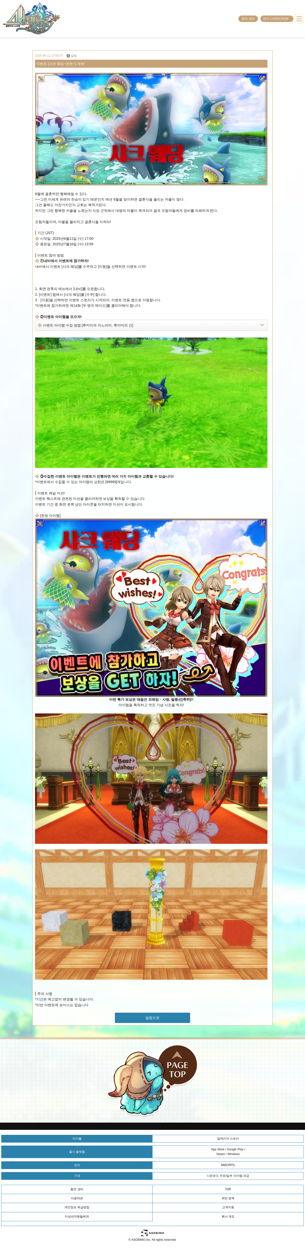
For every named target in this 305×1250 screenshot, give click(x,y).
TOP (228, 1189)
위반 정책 (228, 1198)
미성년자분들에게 (77, 1216)
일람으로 (152, 1018)
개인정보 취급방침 (76, 1207)
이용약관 (77, 1198)
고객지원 (228, 1207)
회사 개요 (228, 1216)
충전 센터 (248, 18)
